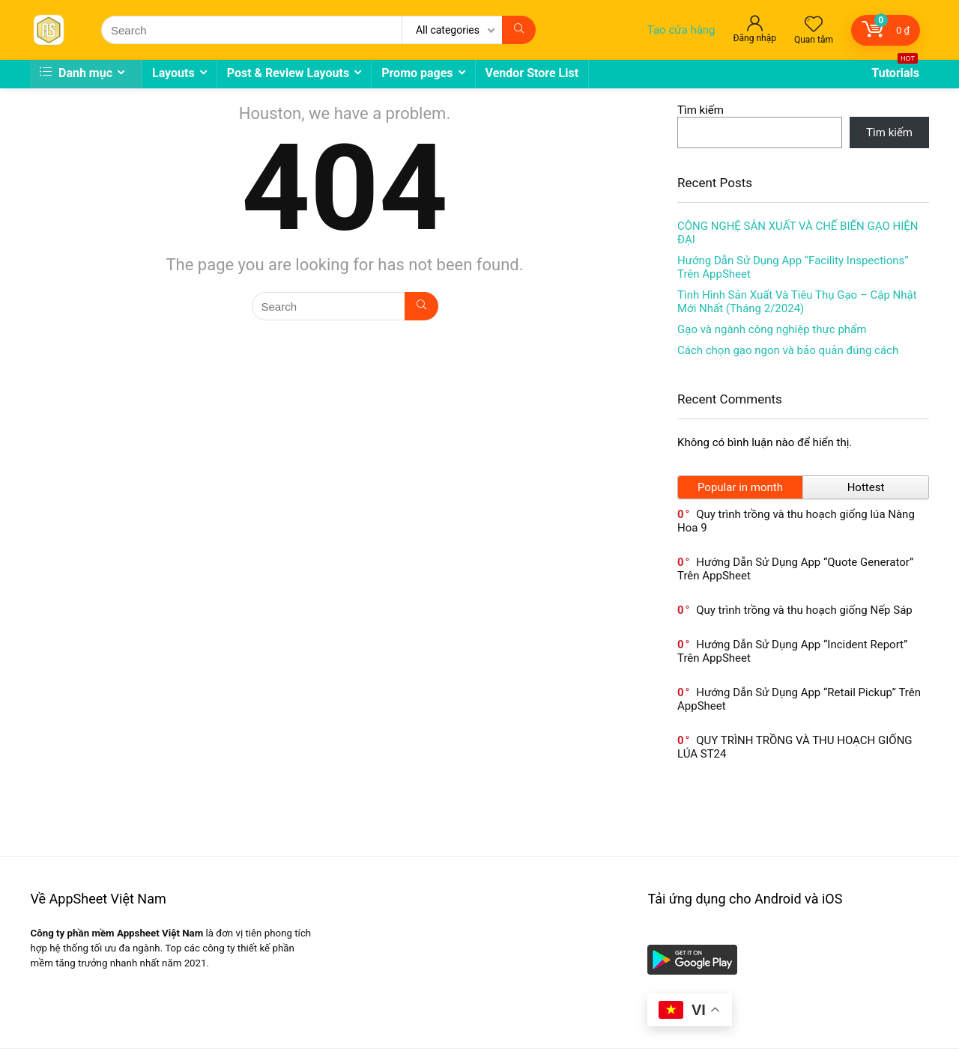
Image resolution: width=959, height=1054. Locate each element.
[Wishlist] (814, 25)
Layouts (173, 73)
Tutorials (895, 70)
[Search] (519, 30)
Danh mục (76, 73)
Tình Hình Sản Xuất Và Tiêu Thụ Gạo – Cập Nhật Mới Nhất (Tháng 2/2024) (797, 301)
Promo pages (417, 73)
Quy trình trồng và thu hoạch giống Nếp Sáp (804, 610)
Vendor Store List (532, 73)
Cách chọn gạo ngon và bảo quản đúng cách (787, 350)
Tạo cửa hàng (681, 30)
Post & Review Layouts (288, 73)
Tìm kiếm (700, 110)
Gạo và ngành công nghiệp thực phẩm (771, 329)
